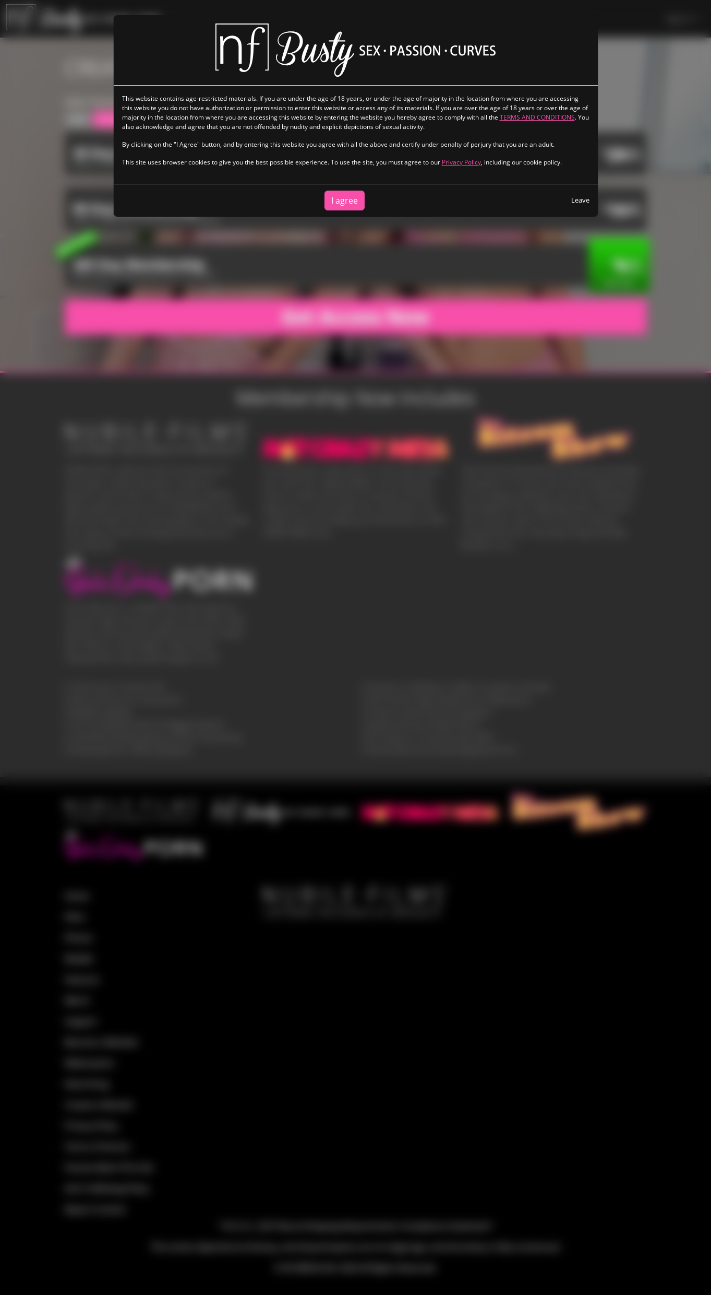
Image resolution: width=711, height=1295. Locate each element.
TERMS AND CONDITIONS (537, 117)
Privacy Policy (461, 162)
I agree (344, 200)
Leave (580, 200)
